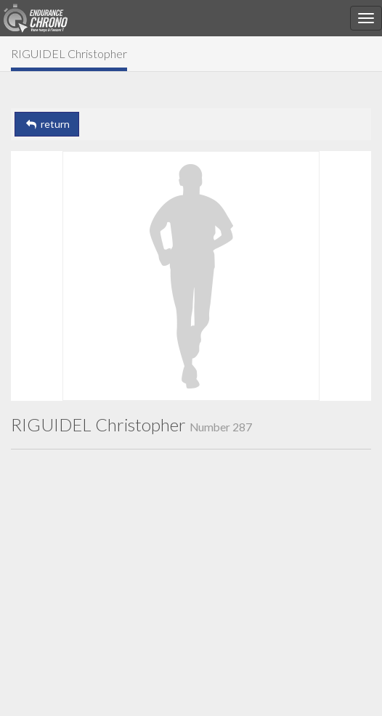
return (47, 124)
